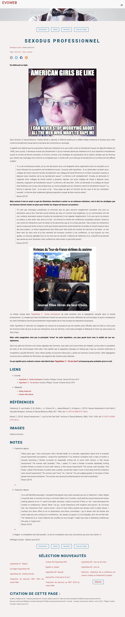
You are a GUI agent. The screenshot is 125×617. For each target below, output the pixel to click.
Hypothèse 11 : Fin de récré (66, 361)
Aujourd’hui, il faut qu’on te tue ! (58, 578)
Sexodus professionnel (62, 41)
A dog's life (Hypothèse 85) (56, 562)
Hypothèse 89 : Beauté (54, 573)
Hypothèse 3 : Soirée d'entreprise (46, 314)
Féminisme (41, 30)
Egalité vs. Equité (52, 568)
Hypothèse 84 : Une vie (90, 568)
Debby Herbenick (25, 392)
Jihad (55, 30)
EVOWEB (9, 2)
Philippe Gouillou (16, 48)
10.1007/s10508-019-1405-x (76, 412)
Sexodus (66, 30)
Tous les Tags (82, 30)
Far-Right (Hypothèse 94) (20, 569)
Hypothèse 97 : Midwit (18, 564)
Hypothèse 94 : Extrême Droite (22, 575)
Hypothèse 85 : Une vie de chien (93, 562)
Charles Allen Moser (26, 395)
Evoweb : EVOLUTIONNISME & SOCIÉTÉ (62, 12)
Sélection (98, 583)
